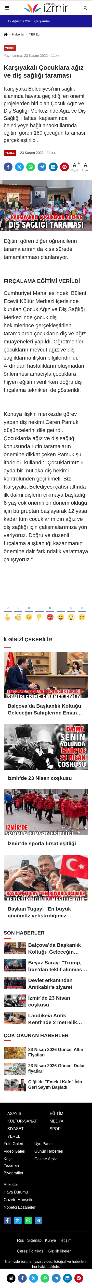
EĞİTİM (56, 1118)
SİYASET (15, 1133)
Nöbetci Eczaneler (20, 1212)
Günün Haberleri (48, 1156)
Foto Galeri (13, 1148)
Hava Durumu (16, 1196)
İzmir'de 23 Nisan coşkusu (40, 778)
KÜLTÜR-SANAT (22, 1125)
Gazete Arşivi (45, 1163)
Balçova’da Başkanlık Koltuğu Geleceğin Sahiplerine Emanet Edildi (44, 709)
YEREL (34, 34)
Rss (20, 1245)
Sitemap (34, 1245)
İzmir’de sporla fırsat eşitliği (42, 843)
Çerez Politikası (30, 1255)
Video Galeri (14, 1156)
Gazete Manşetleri (20, 1204)
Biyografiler (13, 1178)
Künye (50, 1245)
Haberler (18, 34)
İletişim (65, 1245)
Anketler (11, 1189)
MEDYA (57, 1125)
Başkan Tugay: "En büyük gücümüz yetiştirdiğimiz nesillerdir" (39, 912)
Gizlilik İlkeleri (60, 1255)
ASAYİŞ (14, 1118)
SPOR (55, 1133)
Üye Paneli (43, 1148)
